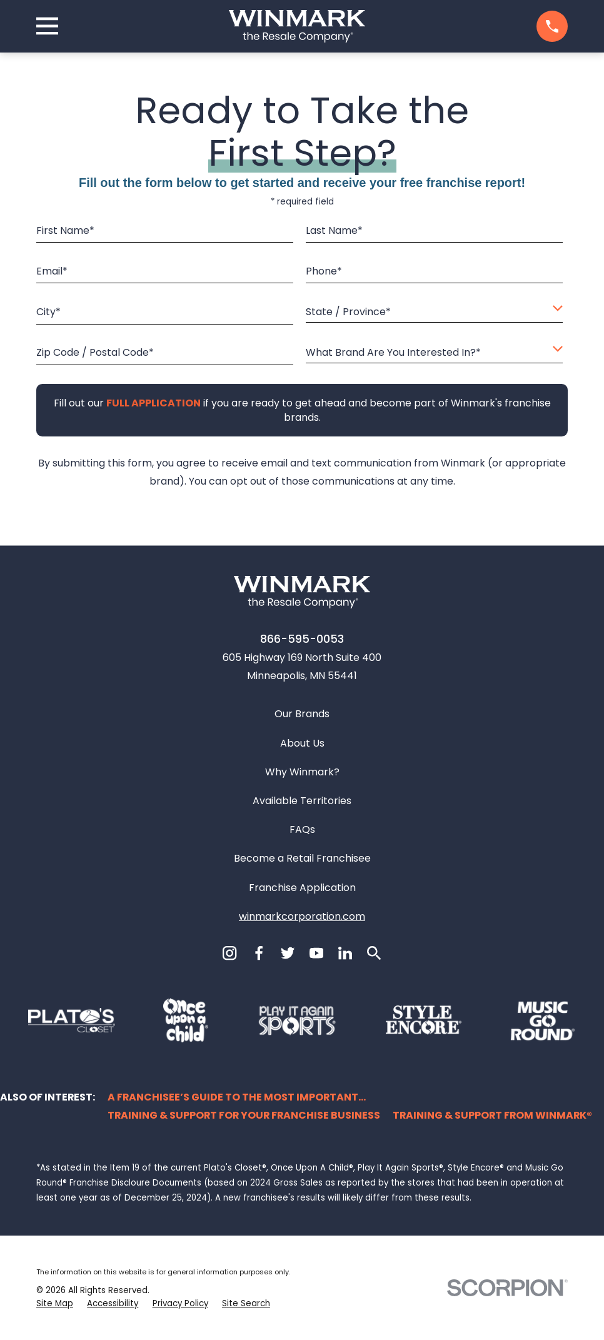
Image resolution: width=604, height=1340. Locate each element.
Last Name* (334, 230)
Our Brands (302, 714)
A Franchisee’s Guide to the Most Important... (237, 1097)
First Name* (65, 230)
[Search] (374, 953)
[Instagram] (229, 953)
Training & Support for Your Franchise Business (244, 1115)
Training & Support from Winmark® (492, 1115)
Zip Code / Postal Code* (95, 352)
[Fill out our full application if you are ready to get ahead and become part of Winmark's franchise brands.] (153, 403)
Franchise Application (302, 887)
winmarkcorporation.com (302, 916)
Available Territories (302, 800)
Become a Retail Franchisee (302, 858)
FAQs (302, 829)
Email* (52, 271)
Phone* (324, 271)
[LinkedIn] (345, 953)
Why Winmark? (302, 772)
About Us (302, 743)
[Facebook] (259, 953)
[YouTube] (316, 953)
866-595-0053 (302, 639)
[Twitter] (287, 953)
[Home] (297, 26)
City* (48, 312)
